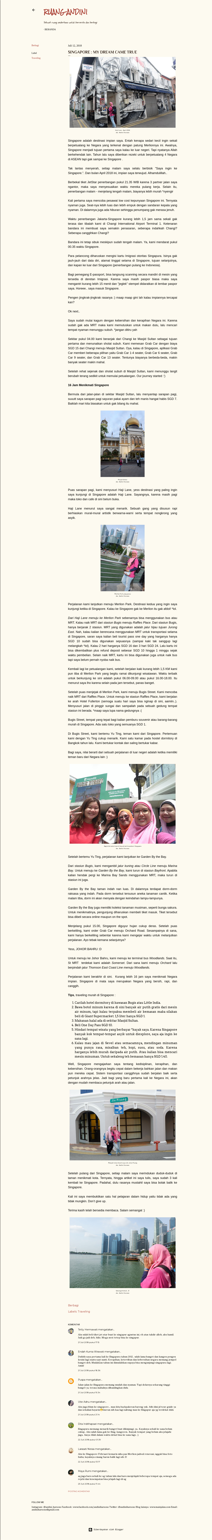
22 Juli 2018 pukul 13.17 (89, 1461)
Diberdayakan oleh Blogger (106, 1530)
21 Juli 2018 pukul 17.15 (88, 1342)
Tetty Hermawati (88, 1329)
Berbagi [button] (35, 45)
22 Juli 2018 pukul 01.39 (89, 1439)
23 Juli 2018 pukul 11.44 (89, 1484)
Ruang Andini (65, 12)
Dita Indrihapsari (87, 1423)
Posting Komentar (79, 1491)
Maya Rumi (84, 1471)
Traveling (36, 58)
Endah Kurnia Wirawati (91, 1351)
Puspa (81, 1379)
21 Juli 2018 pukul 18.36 (89, 1370)
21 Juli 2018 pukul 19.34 (89, 1392)
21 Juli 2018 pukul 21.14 (89, 1414)
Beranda (50, 29)
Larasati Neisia (86, 1448)
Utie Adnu (84, 1401)
